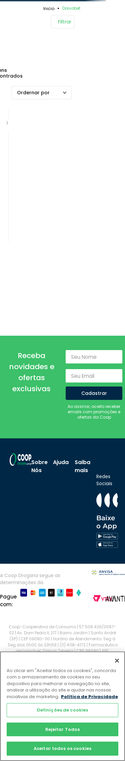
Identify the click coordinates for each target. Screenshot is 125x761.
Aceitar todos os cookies (62, 748)
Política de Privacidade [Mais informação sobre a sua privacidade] (89, 696)
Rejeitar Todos (62, 729)
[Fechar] (117, 660)
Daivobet (71, 8)
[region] (62, 706)
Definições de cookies (62, 710)
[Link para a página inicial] (50, 8)
